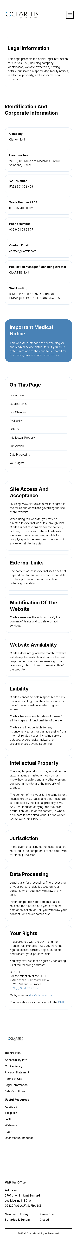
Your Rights (17, 463)
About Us (11, 1106)
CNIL (61, 1002)
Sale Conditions (15, 1091)
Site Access (17, 395)
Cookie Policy (13, 1066)
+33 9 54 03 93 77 (21, 229)
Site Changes (18, 412)
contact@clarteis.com (22, 251)
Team (8, 1131)
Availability (16, 420)
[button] (70, 15)
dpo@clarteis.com (40, 995)
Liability (14, 429)
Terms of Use (13, 1078)
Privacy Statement (17, 1072)
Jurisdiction (17, 446)
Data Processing (20, 454)
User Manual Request (19, 1138)
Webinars (11, 1125)
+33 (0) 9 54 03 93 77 (24, 988)
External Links (18, 403)
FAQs (8, 1119)
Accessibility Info (16, 1060)
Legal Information (16, 1085)
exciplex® (11, 1112)
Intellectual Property (23, 437)
